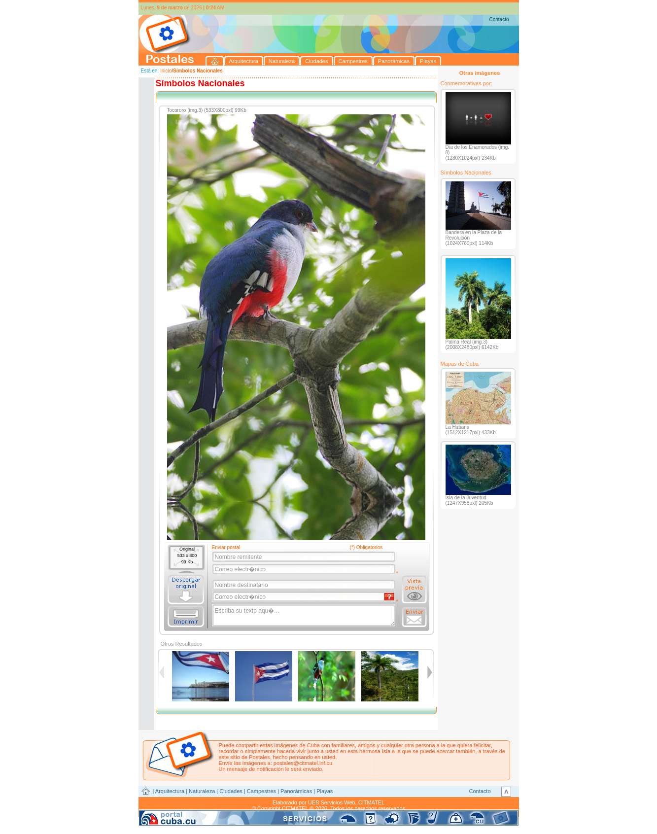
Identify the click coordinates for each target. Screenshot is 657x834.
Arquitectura (169, 791)
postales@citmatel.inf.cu (303, 763)
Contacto (499, 19)
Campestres (261, 791)
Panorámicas (296, 791)
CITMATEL (371, 802)
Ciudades (230, 791)
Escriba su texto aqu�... (304, 615)
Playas (324, 791)
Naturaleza (202, 791)
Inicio (166, 70)
